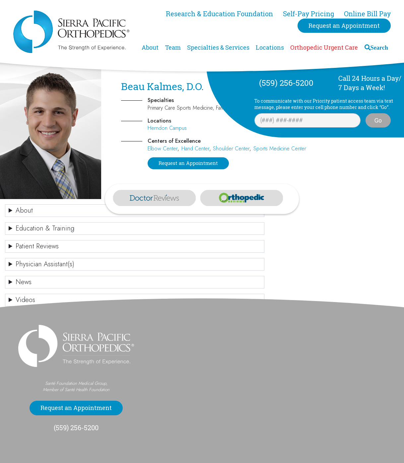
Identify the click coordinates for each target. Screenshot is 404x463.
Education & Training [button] (45, 228)
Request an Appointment (344, 25)
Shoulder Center (231, 148)
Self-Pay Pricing (308, 13)
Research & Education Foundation (219, 13)
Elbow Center (162, 148)
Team (173, 47)
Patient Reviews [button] (37, 246)
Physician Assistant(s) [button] (45, 264)
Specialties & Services (218, 47)
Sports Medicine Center (279, 148)
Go (378, 120)
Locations (270, 47)
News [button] (24, 282)
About (150, 47)
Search (379, 47)
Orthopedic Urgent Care (324, 47)
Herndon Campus (167, 128)
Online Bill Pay (367, 13)
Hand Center (195, 148)
